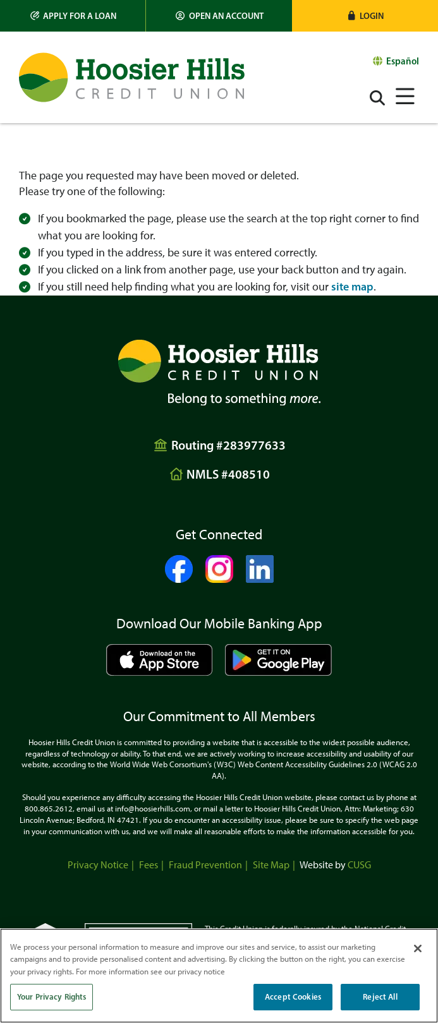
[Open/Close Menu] (405, 96)
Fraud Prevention (205, 865)
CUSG (359, 865)
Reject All (380, 996)
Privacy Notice (98, 865)
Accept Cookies (293, 996)
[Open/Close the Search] (377, 98)
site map (352, 287)
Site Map (271, 865)
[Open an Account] (218, 16)
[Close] (418, 948)
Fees (148, 865)
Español (402, 61)
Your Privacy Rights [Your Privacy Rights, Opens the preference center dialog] (51, 996)
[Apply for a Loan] (73, 16)
